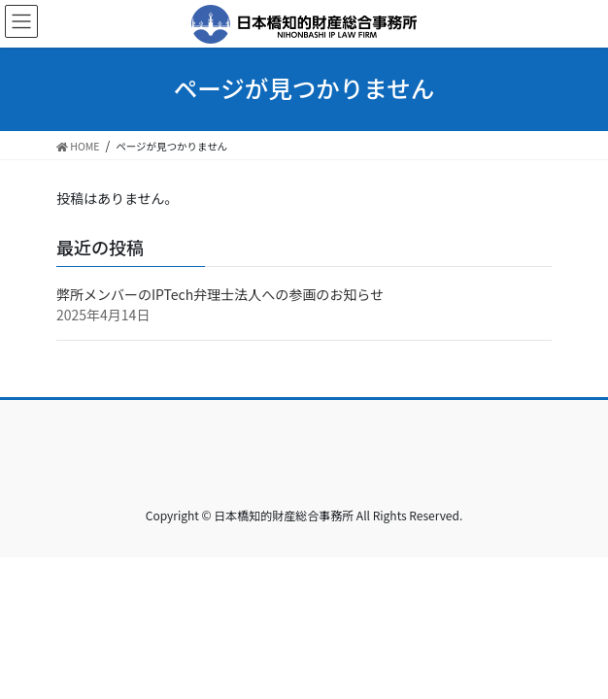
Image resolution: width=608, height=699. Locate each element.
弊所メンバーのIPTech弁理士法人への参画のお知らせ (220, 294)
